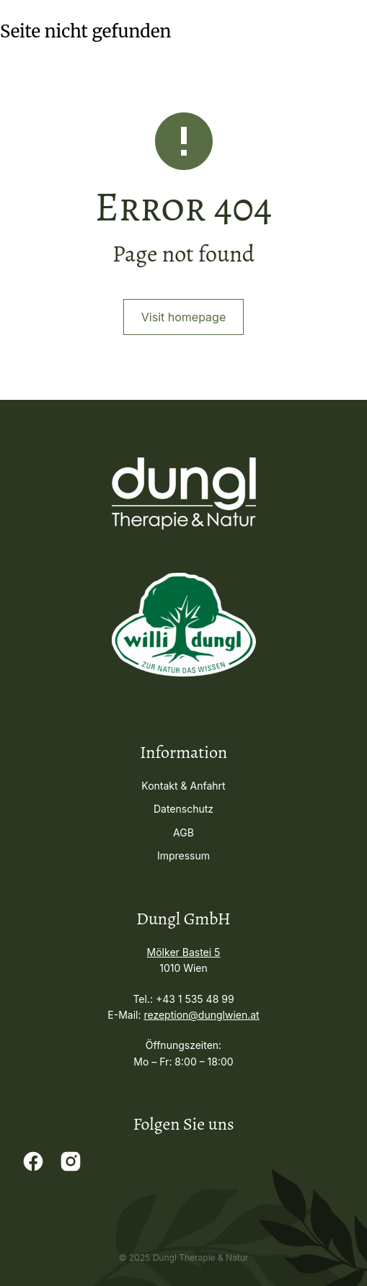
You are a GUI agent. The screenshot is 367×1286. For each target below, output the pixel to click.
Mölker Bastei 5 (184, 952)
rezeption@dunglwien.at (201, 1015)
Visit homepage (183, 317)
